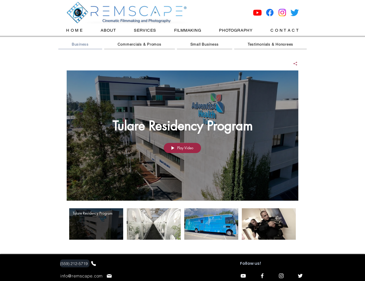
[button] (187, 30)
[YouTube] (243, 276)
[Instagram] (282, 12)
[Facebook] (270, 12)
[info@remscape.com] (82, 276)
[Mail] (109, 276)
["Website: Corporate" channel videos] (182, 227)
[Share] (293, 64)
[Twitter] (295, 12)
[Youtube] (257, 12)
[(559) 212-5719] (74, 263)
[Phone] (93, 263)
